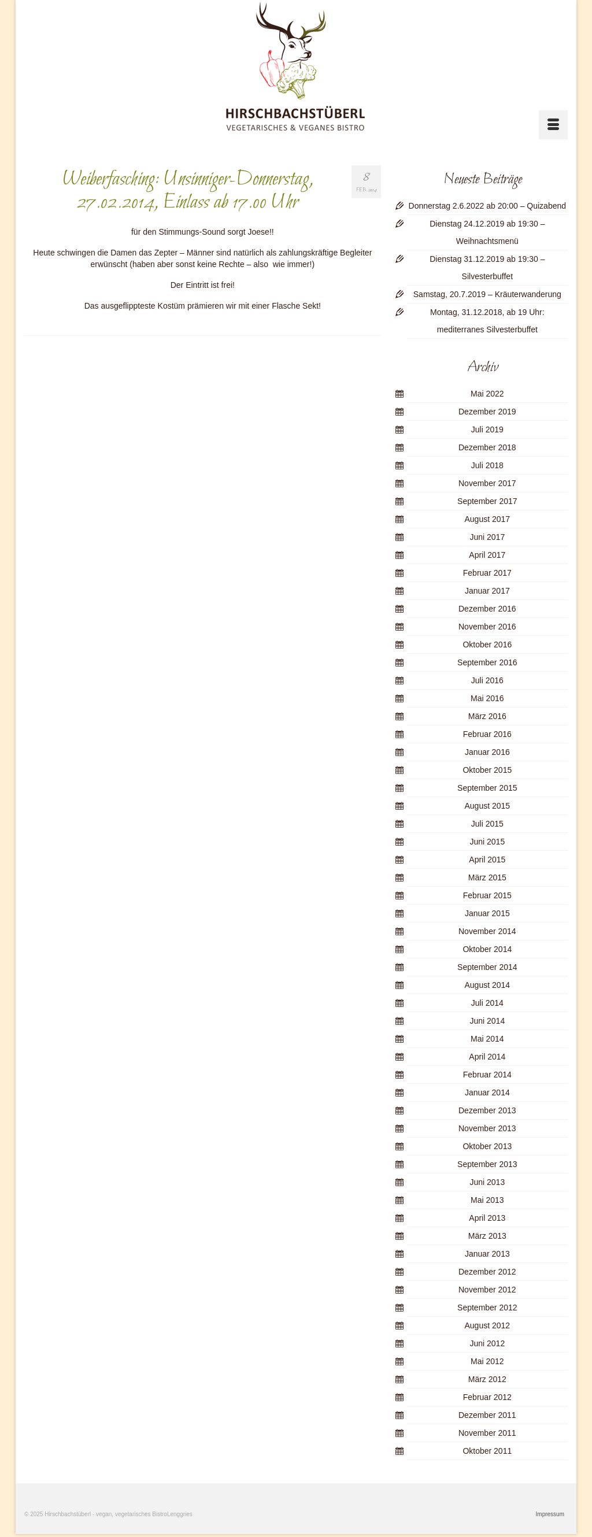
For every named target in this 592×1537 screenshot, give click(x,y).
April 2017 (487, 555)
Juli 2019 (487, 429)
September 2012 (487, 1307)
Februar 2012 (487, 1397)
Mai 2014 (487, 1038)
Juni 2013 (487, 1182)
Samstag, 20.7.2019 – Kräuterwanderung (487, 294)
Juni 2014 (487, 1020)
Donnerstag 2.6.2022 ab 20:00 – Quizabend (487, 205)
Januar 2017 (487, 590)
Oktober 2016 (487, 644)
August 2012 (487, 1325)
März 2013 (487, 1235)
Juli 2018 (487, 465)
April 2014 (487, 1056)
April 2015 (487, 859)
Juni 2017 (487, 537)
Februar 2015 (487, 895)
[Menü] (553, 124)
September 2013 (487, 1164)
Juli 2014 (487, 1003)
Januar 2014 (487, 1092)
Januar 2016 (487, 752)
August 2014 (487, 985)
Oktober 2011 (487, 1450)
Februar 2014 (487, 1074)
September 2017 (487, 501)
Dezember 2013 (487, 1110)
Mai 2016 (487, 698)
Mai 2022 (487, 393)
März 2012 (487, 1379)
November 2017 (487, 483)
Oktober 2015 (487, 770)
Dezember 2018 (487, 447)
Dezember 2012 (487, 1271)
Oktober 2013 (487, 1146)
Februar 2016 (487, 734)
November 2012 (487, 1289)
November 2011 (487, 1433)
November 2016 (487, 626)
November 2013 (487, 1128)
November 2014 (487, 931)
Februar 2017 (487, 572)
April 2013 (487, 1218)
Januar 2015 (487, 913)
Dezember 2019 (487, 411)
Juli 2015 (487, 823)
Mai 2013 (487, 1200)
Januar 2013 (487, 1253)
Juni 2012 (487, 1343)
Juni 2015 (487, 841)
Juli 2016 (487, 680)
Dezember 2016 (487, 608)
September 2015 (487, 787)
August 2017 (487, 519)
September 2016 (487, 662)
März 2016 (487, 716)
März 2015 (487, 877)
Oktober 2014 (487, 949)
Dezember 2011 (487, 1415)
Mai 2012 (487, 1361)
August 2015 (487, 805)
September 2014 (487, 967)
